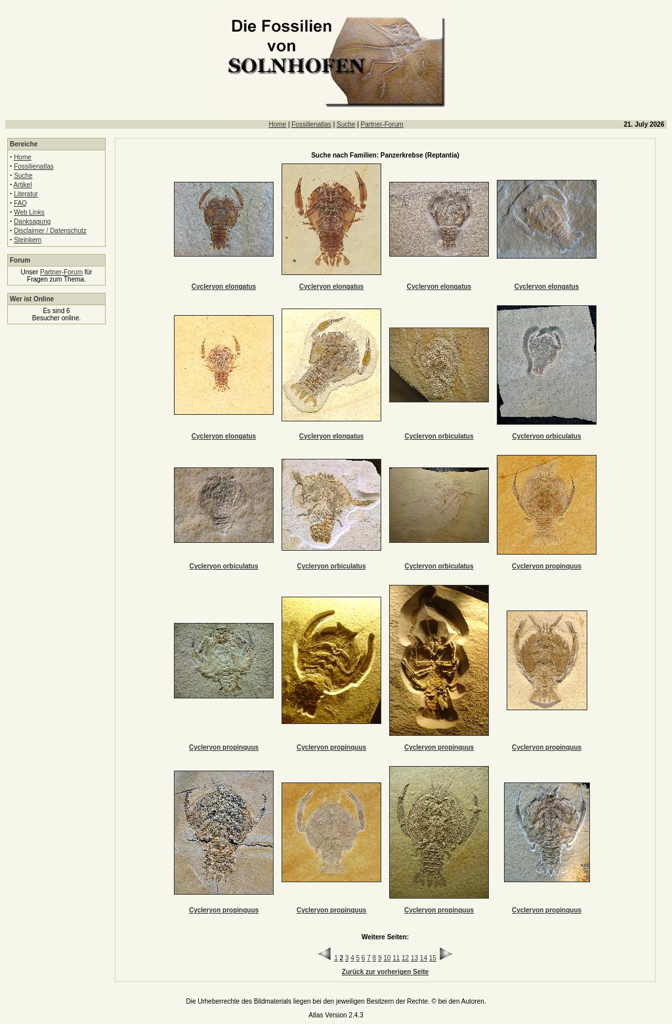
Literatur (26, 194)
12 (405, 958)
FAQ (20, 203)
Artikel (23, 184)
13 (414, 958)
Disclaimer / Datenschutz (50, 230)
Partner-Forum (382, 124)
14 (423, 958)
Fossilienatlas (311, 124)
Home (277, 124)
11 (396, 958)
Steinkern (27, 240)
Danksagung (32, 221)
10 (386, 958)
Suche (346, 124)
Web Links (29, 212)
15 (432, 958)
